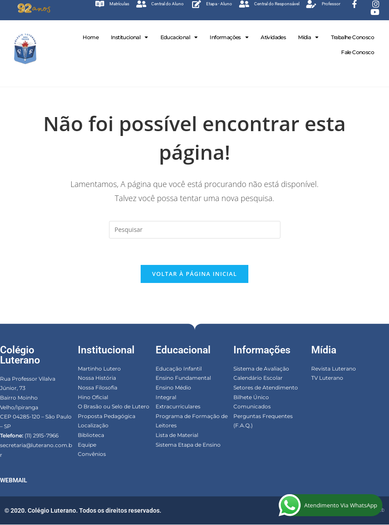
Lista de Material (177, 435)
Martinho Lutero (99, 369)
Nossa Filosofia (97, 388)
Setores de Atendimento (265, 388)
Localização (93, 425)
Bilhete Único (251, 397)
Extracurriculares (178, 407)
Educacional (179, 37)
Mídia (308, 37)
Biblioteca (91, 435)
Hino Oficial (93, 397)
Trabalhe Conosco (352, 37)
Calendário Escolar (258, 378)
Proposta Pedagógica (106, 416)
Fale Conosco (357, 52)
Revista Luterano (333, 369)
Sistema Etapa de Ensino (188, 444)
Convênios (92, 454)
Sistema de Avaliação (261, 369)
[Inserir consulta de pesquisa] (194, 230)
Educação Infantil (179, 369)
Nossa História (97, 378)
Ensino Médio (173, 388)
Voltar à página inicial (194, 274)
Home (90, 37)
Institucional (129, 37)
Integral (166, 397)
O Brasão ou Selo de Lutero (113, 407)
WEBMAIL (13, 480)
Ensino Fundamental (183, 378)
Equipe (87, 444)
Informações (229, 37)
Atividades (273, 37)
